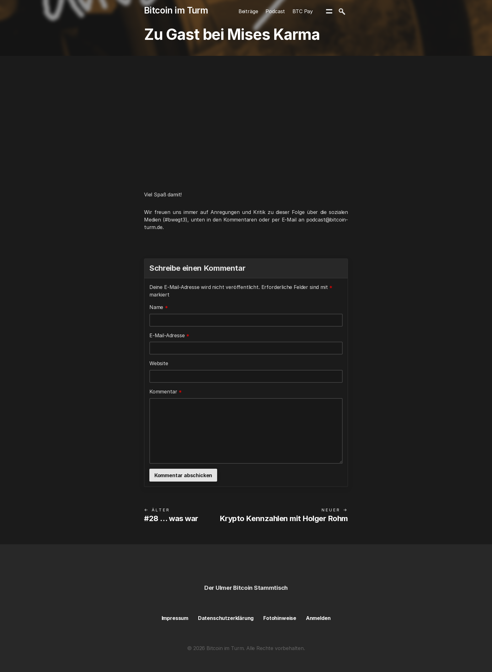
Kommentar (165, 391)
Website (158, 363)
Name (158, 307)
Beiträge (248, 11)
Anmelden (318, 618)
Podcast (275, 11)
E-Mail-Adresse (169, 335)
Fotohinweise (279, 618)
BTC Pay (302, 11)
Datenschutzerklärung (226, 618)
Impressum (175, 618)
